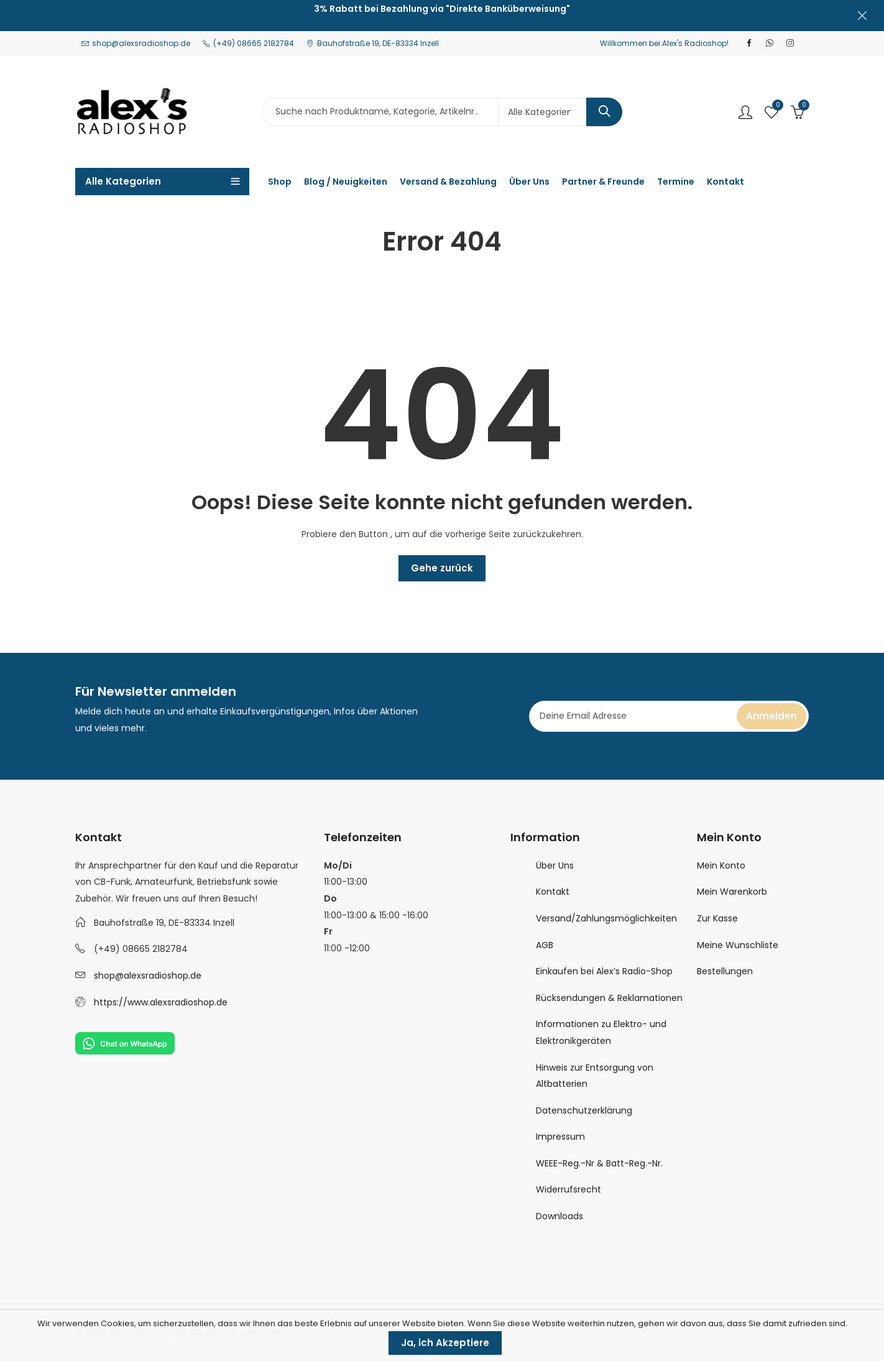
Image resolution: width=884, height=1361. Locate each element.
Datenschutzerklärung (584, 1110)
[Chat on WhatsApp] (125, 1042)
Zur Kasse (717, 918)
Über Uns (555, 865)
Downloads (559, 1216)
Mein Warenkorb (732, 891)
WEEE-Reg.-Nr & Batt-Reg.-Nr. (599, 1163)
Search (604, 112)
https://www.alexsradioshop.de (161, 1002)
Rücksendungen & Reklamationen (609, 998)
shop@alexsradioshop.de (147, 975)
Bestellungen (725, 971)
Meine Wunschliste (737, 945)
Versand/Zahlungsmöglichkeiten (606, 918)
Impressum (560, 1136)
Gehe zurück (442, 567)
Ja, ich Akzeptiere (445, 1342)
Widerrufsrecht (568, 1189)
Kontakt (552, 891)
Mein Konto (721, 865)
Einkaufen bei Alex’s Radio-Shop (604, 971)
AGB (544, 945)
